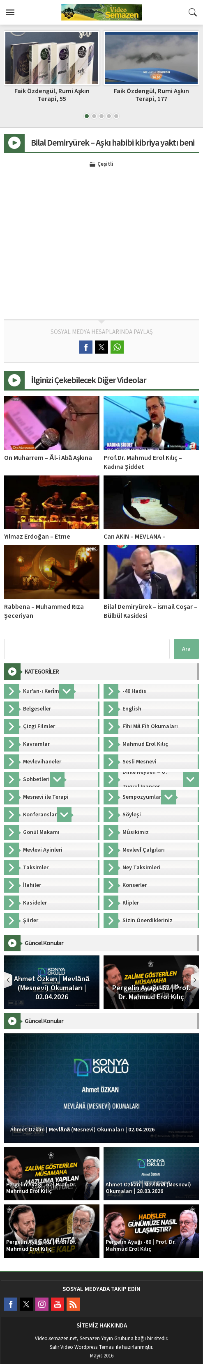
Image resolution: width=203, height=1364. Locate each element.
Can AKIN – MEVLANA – (135, 536)
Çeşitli (105, 164)
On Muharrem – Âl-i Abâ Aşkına (48, 457)
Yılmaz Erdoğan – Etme (37, 536)
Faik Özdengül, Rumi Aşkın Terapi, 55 (52, 95)
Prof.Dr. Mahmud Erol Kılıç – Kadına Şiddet (143, 462)
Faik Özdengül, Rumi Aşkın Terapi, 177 (151, 95)
